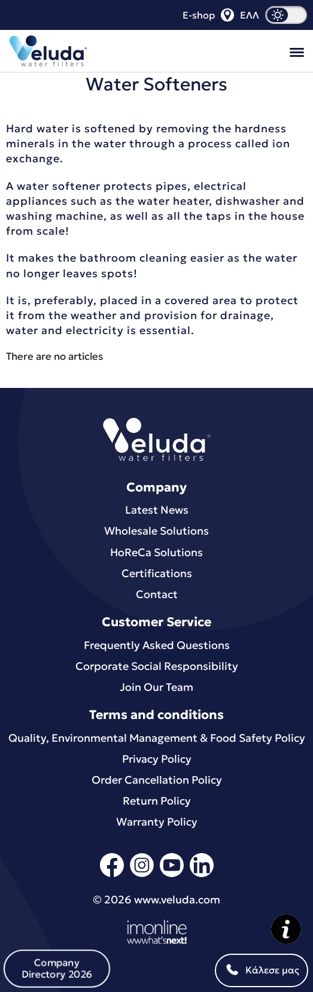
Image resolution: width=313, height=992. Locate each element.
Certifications (156, 573)
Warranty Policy (156, 822)
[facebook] (112, 875)
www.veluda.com (177, 899)
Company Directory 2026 (56, 968)
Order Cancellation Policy (157, 780)
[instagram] (142, 875)
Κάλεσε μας (261, 970)
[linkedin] (202, 875)
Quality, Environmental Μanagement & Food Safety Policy (156, 738)
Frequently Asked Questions (157, 645)
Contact (157, 594)
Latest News (157, 510)
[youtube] (172, 875)
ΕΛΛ (249, 15)
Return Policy (157, 801)
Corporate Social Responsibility (156, 666)
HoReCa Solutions (156, 552)
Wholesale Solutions (156, 531)
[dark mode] (286, 15)
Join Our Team (156, 687)
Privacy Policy (157, 759)
